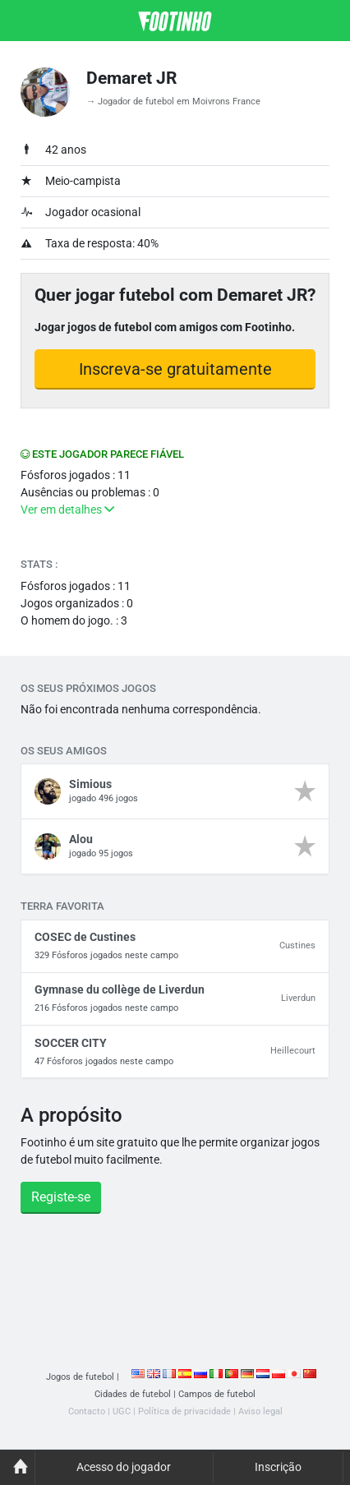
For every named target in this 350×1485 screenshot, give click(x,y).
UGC (122, 1411)
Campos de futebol (217, 1394)
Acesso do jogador (123, 1466)
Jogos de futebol (80, 1377)
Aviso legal (260, 1411)
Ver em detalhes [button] (67, 509)
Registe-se (60, 1197)
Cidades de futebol (132, 1394)
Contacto (86, 1411)
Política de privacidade (184, 1411)
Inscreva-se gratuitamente (175, 369)
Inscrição (278, 1466)
